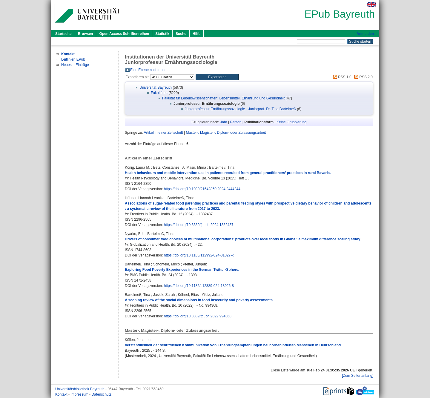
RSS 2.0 (362, 77)
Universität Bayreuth (155, 87)
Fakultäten (159, 93)
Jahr (223, 122)
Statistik (162, 34)
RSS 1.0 (341, 77)
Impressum (79, 394)
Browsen (85, 34)
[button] (217, 77)
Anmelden (365, 34)
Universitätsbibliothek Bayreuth (80, 389)
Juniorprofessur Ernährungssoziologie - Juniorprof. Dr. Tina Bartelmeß (240, 109)
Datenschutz (101, 394)
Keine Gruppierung (292, 122)
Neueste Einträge (75, 65)
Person (235, 122)
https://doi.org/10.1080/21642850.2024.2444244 (202, 189)
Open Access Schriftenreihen (124, 34)
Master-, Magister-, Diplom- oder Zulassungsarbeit (226, 132)
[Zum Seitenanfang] (357, 376)
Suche (181, 34)
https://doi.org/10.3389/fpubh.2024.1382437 (199, 225)
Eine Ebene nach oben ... (150, 70)
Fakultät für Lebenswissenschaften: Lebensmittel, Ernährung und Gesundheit (223, 98)
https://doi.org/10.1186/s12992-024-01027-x (199, 255)
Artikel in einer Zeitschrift (163, 132)
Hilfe (196, 34)
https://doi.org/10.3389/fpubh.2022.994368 (197, 316)
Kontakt (61, 394)
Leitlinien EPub (73, 59)
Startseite (63, 34)
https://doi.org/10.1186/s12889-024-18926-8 (199, 286)
